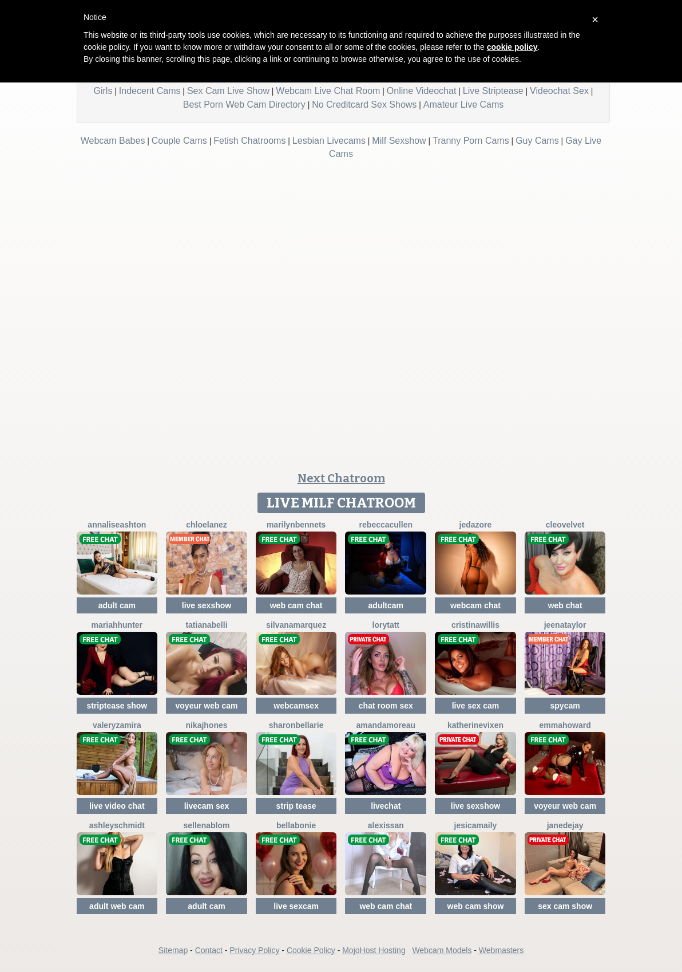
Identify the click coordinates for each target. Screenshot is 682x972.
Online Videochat (422, 91)
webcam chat (475, 605)
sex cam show (565, 906)
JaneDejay (565, 825)
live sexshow (206, 605)
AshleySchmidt (117, 825)
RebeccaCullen (386, 524)
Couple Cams (179, 140)
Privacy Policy (254, 950)
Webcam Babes (113, 140)
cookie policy (512, 47)
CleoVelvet (565, 524)
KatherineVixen (475, 725)
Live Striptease (493, 91)
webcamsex (296, 705)
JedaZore (475, 524)
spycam (565, 705)
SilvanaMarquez (296, 624)
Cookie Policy (311, 950)
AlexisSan (386, 825)
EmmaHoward (564, 725)
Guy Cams (537, 140)
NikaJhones (206, 725)
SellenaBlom (207, 825)
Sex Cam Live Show (228, 91)
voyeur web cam (207, 705)
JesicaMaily (475, 825)
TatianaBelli (206, 624)
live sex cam (475, 705)
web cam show (475, 906)
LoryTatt (385, 624)
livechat (386, 805)
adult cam (117, 605)
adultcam (385, 605)
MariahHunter (117, 624)
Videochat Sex (559, 91)
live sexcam (296, 906)
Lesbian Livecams (329, 140)
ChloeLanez (206, 524)
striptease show (116, 705)
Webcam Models (441, 950)
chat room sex (386, 705)
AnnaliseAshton (117, 524)
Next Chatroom (341, 478)
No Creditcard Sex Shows (364, 104)
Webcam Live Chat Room (328, 91)
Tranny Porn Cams (471, 140)
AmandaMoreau (385, 725)
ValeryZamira (117, 725)
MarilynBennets (296, 524)
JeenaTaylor (565, 624)
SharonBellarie (296, 725)
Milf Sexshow (399, 140)
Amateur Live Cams (463, 104)
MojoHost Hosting (374, 950)
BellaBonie (296, 825)
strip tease (296, 805)
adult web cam (116, 906)
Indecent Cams (150, 91)
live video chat (116, 805)
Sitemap (173, 950)
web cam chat (296, 605)
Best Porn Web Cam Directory (244, 104)
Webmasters (501, 950)
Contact (209, 950)
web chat (565, 605)
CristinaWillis (475, 624)
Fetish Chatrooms (249, 140)
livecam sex (206, 805)
